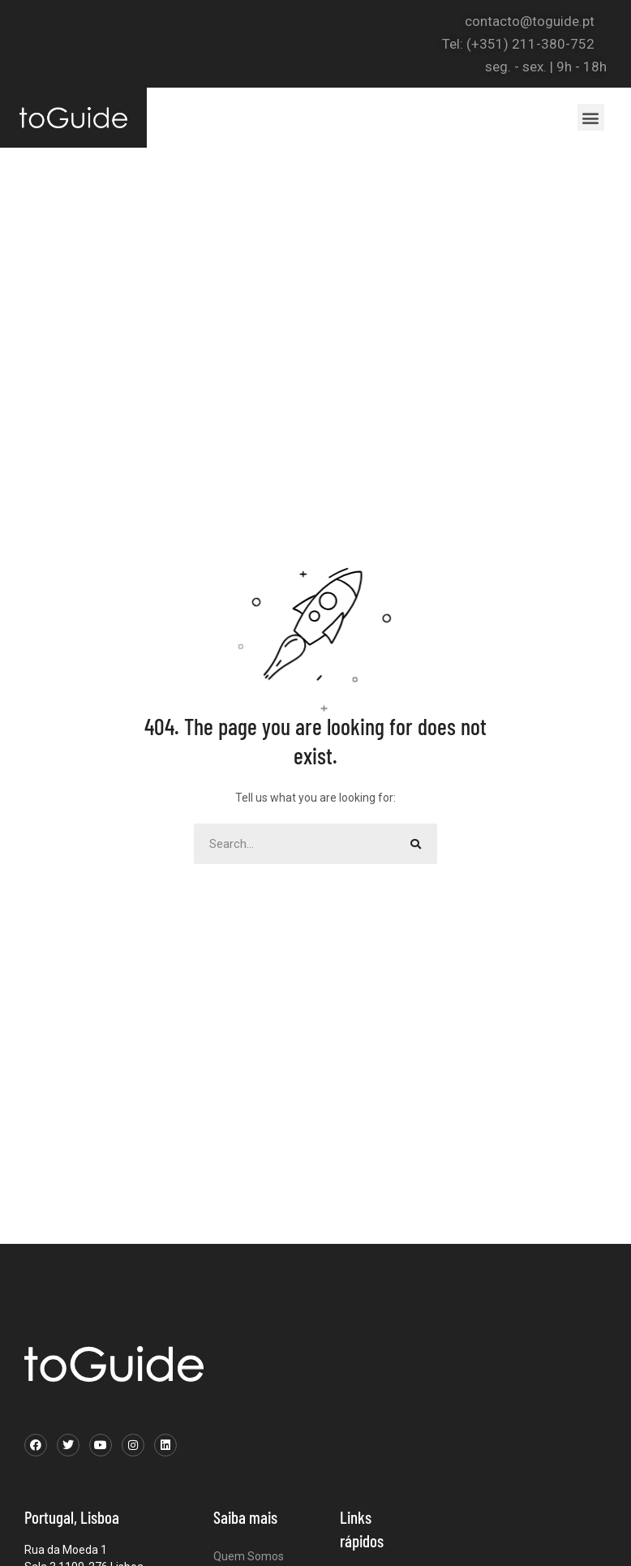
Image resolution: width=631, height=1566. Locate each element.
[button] (590, 117)
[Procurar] (417, 844)
